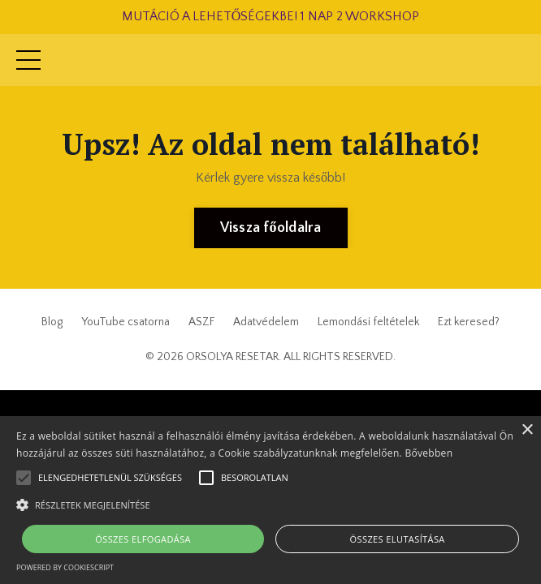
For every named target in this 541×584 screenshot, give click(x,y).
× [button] (527, 430)
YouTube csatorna (125, 322)
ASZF (201, 322)
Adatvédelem (266, 322)
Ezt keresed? (469, 322)
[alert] (270, 500)
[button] (270, 504)
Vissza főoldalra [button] (271, 228)
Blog (52, 322)
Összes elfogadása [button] (143, 539)
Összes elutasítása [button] (397, 539)
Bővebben (428, 453)
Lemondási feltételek (368, 322)
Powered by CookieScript (65, 567)
